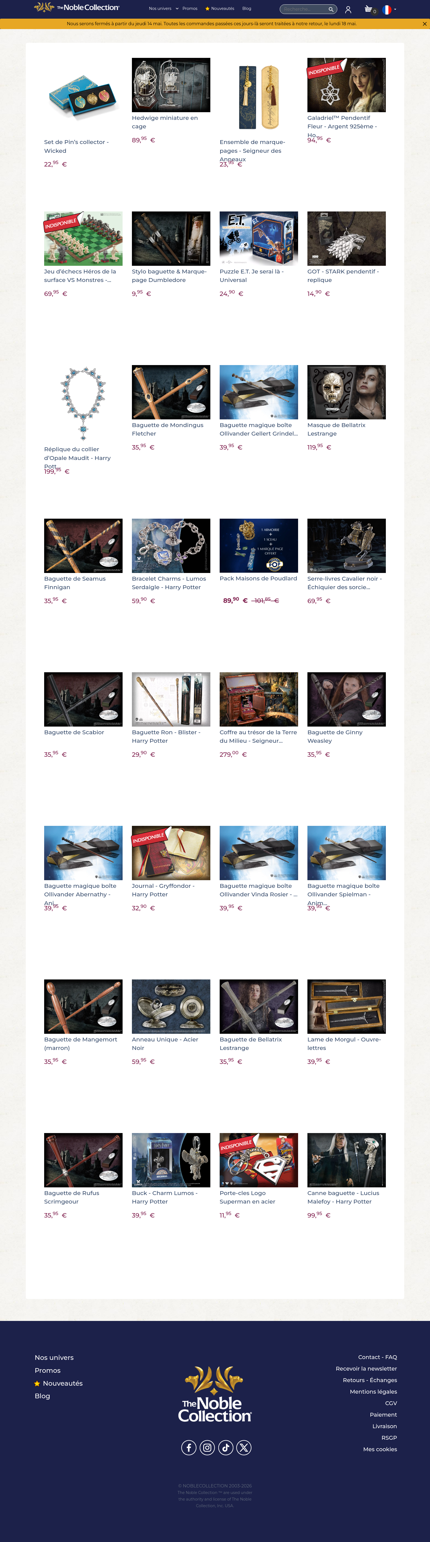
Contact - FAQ (377, 1357)
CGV (391, 1403)
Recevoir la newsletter (366, 1368)
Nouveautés (219, 8)
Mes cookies (380, 1449)
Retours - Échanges (370, 1380)
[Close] (424, 24)
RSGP (389, 1437)
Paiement (383, 1414)
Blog (246, 8)
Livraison (384, 1426)
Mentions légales (373, 1391)
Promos (189, 8)
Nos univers (162, 8)
